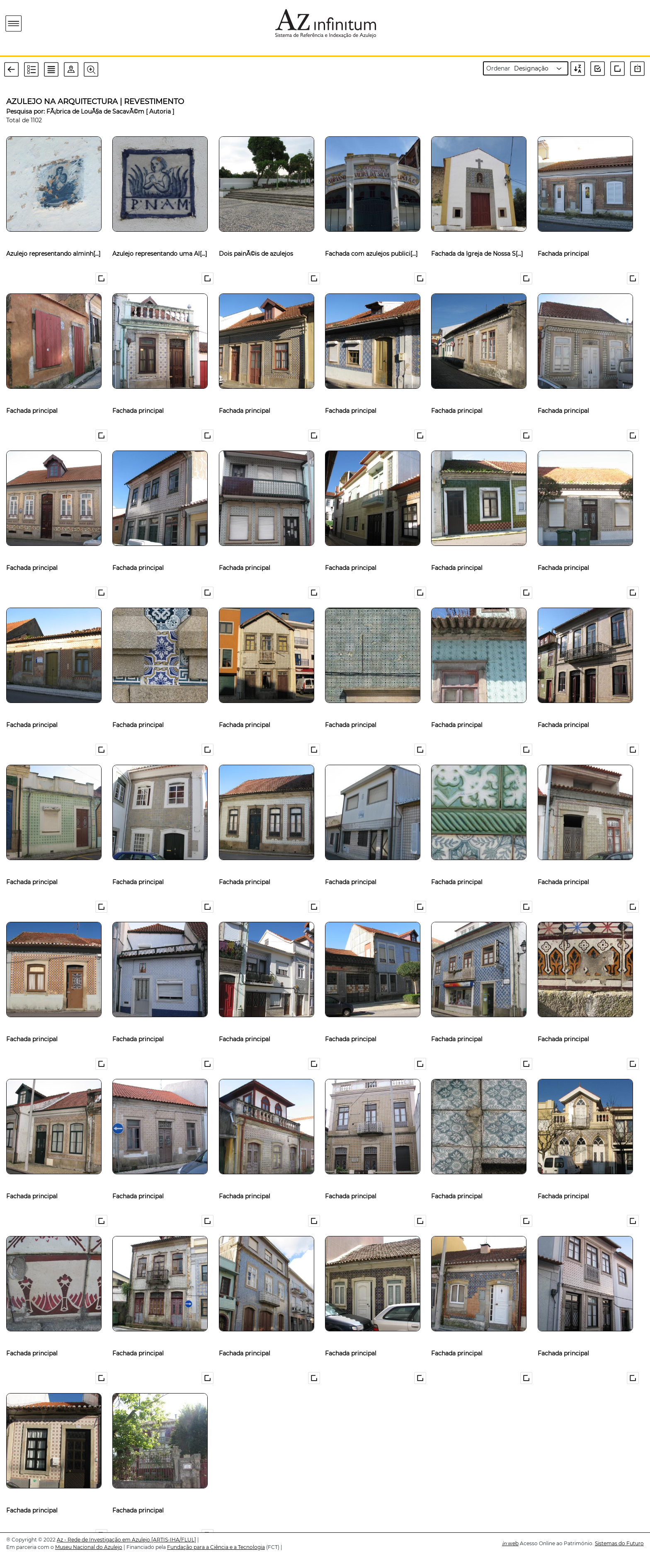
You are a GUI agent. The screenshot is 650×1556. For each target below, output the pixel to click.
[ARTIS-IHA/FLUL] (173, 1540)
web (510, 1543)
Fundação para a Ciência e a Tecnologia (216, 1547)
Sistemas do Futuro (619, 1543)
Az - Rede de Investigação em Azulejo (104, 1540)
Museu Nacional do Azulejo (88, 1547)
